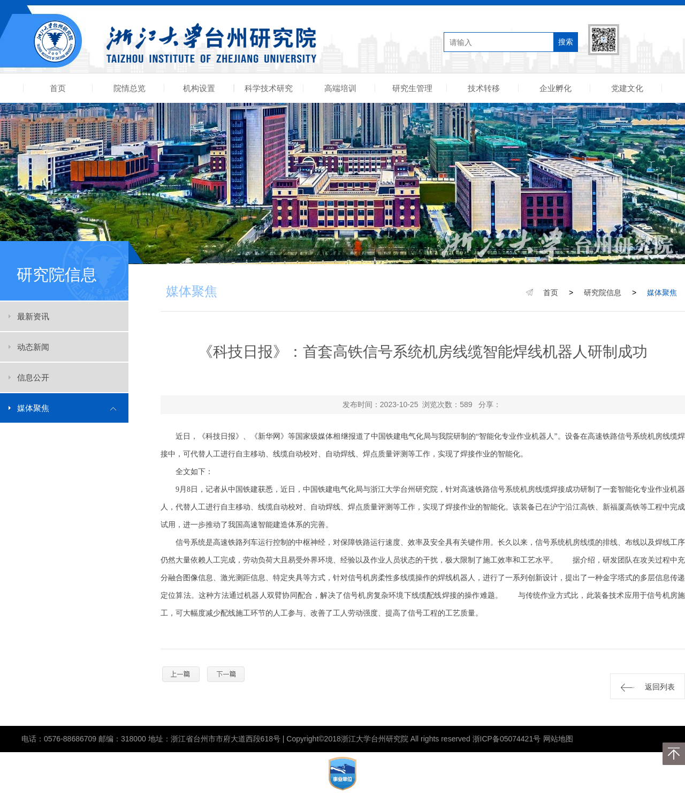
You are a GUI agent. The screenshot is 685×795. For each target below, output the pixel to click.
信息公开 (33, 377)
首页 (58, 88)
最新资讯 (33, 316)
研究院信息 (602, 292)
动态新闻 (33, 346)
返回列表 (648, 687)
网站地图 (558, 738)
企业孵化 (555, 88)
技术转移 (484, 88)
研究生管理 (412, 88)
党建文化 (627, 88)
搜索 (565, 42)
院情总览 (129, 88)
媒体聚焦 (33, 407)
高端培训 (340, 88)
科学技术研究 (269, 88)
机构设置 (199, 88)
